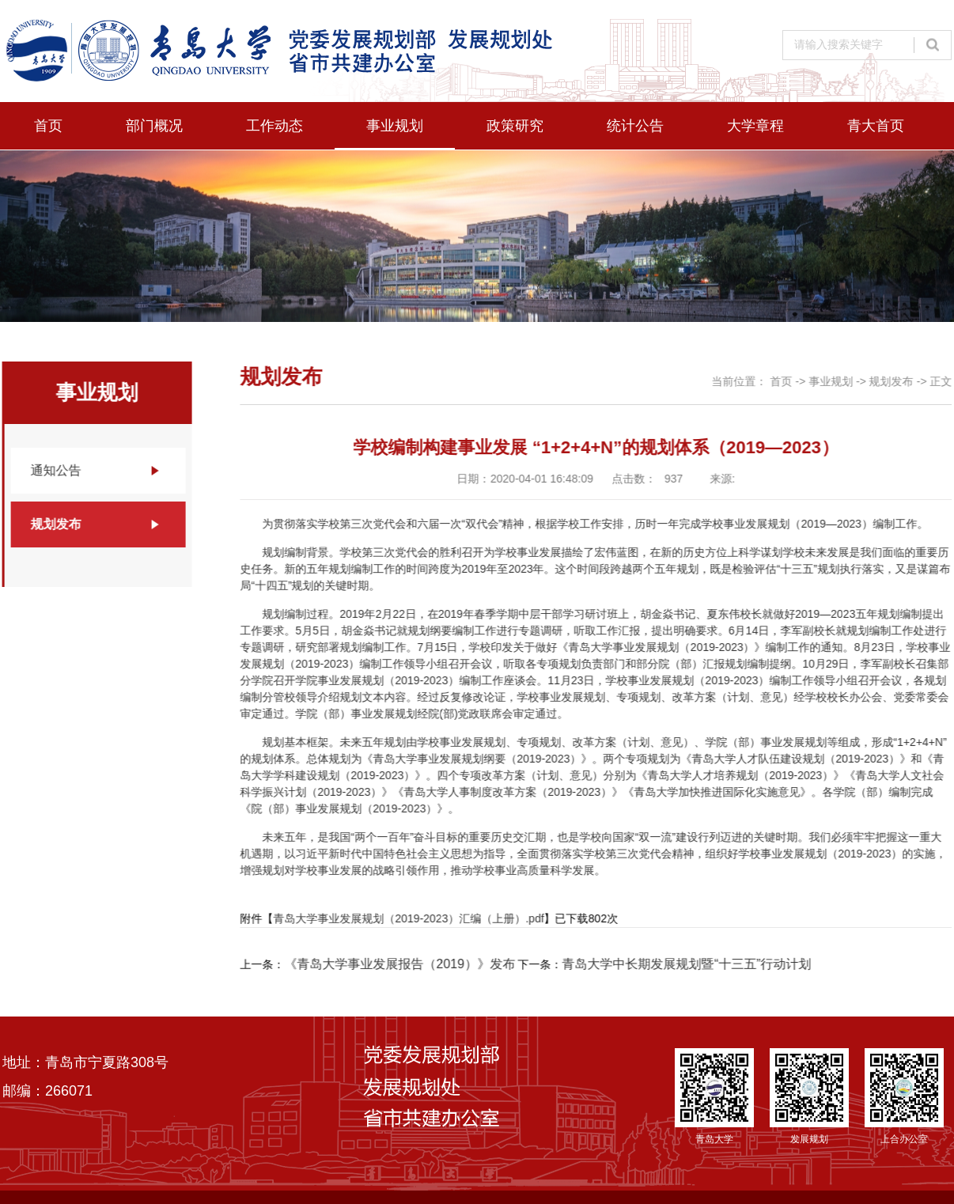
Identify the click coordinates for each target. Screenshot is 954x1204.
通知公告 (55, 470)
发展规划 (809, 1096)
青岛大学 (714, 1096)
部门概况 (154, 126)
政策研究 (514, 126)
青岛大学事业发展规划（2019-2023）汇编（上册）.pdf (409, 918)
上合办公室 (904, 1096)
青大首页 (875, 126)
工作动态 (274, 126)
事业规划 (394, 126)
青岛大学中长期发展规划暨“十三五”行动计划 (687, 964)
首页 (48, 126)
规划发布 (55, 524)
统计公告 (635, 126)
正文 (941, 381)
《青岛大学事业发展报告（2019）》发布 (400, 964)
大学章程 (755, 126)
